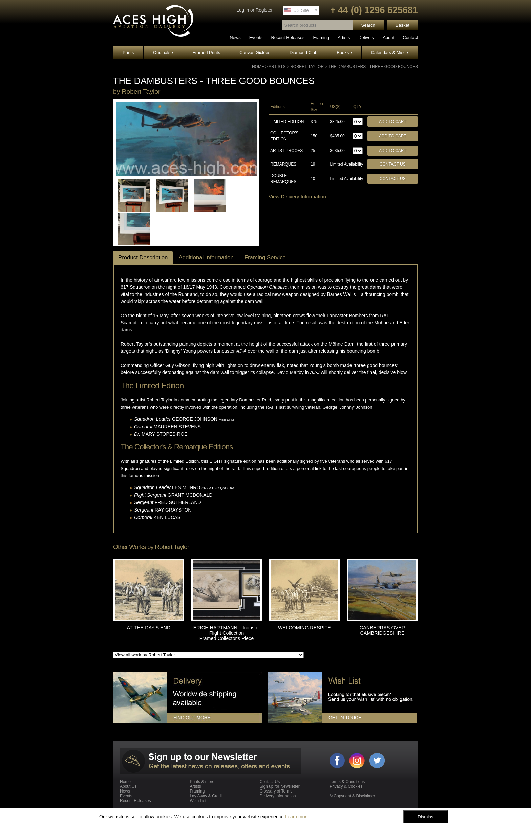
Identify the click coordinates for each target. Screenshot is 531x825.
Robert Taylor (307, 66)
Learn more (297, 816)
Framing (321, 37)
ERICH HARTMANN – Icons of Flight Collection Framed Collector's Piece (226, 633)
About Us (128, 786)
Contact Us (393, 164)
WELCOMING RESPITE (304, 627)
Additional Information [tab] (205, 257)
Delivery (366, 37)
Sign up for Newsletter (280, 786)
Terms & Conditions (347, 781)
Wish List (198, 800)
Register (264, 10)
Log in (242, 10)
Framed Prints (206, 52)
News (235, 37)
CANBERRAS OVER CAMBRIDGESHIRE (382, 630)
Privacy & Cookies (346, 786)
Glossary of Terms (276, 791)
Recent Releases (287, 37)
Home (258, 66)
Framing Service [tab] (265, 257)
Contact (410, 37)
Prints (128, 52)
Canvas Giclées (254, 52)
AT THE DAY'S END (149, 627)
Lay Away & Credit (206, 796)
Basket (402, 25)
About (388, 37)
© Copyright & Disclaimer (352, 796)
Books (344, 52)
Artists (344, 37)
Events (256, 37)
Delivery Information (278, 796)
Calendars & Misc (389, 52)
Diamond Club (303, 52)
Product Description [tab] (143, 257)
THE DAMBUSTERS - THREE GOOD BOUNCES (373, 66)
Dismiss (425, 816)
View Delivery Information (297, 196)
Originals (163, 52)
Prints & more (202, 781)
